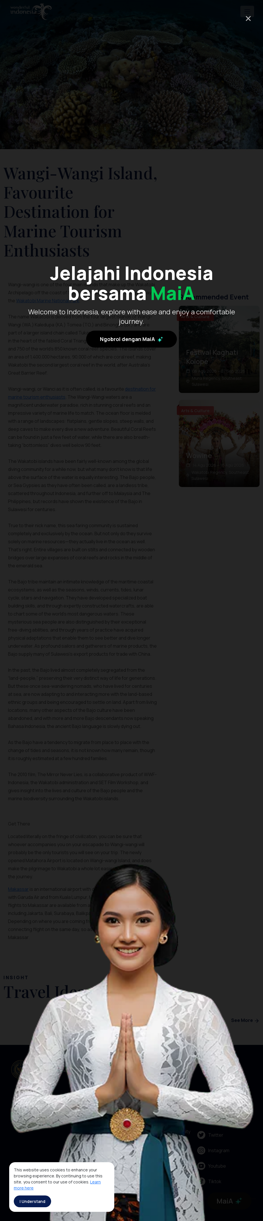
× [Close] (248, 18)
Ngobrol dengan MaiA (131, 366)
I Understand (32, 1201)
